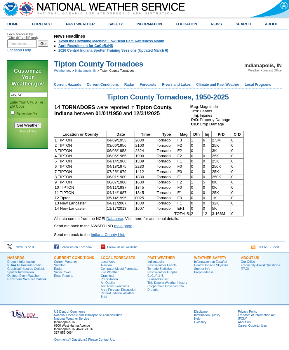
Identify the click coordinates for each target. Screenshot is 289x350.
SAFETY (115, 24)
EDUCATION (186, 24)
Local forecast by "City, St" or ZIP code (23, 35)
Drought (153, 289)
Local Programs (258, 85)
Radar (129, 85)
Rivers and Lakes (176, 85)
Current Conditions (103, 85)
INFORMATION (149, 24)
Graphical (107, 275)
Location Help (19, 50)
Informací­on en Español (210, 261)
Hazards (16, 258)
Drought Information (21, 261)
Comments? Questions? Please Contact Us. (84, 339)
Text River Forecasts (115, 286)
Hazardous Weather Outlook (26, 279)
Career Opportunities (252, 325)
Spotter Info (202, 268)
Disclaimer (201, 311)
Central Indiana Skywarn (211, 265)
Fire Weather (110, 272)
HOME (12, 24)
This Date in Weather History (167, 282)
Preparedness (203, 272)
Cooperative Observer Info (165, 286)
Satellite (59, 265)
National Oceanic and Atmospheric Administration (88, 315)
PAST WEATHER (80, 24)
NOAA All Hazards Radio (24, 265)
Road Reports (63, 275)
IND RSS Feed (265, 247)
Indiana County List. (108, 234)
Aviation (106, 265)
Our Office (248, 261)
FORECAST (42, 24)
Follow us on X (20, 247)
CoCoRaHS (155, 275)
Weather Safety (210, 258)
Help (197, 318)
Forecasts (148, 85)
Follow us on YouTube (119, 247)
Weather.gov (63, 70)
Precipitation (109, 279)
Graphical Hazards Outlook (26, 268)
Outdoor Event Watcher (23, 275)
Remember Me (27, 113)
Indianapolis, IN (85, 70)
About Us (250, 258)
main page (123, 226)
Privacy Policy (28, 131)
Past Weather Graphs (162, 272)
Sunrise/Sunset (157, 279)
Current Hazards (67, 85)
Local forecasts (118, 258)
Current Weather (65, 261)
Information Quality (207, 315)
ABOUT (271, 24)
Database (114, 218)
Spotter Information (20, 272)
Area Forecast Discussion (118, 289)
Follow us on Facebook (73, 247)
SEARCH (243, 24)
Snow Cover (62, 272)
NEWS (216, 24)
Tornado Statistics (159, 268)
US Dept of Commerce (69, 311)
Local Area (108, 261)
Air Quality (108, 282)
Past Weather (161, 258)
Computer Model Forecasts (119, 268)
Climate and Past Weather (217, 85)
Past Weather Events (162, 265)
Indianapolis (155, 261)
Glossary (200, 322)
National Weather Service (71, 318)
